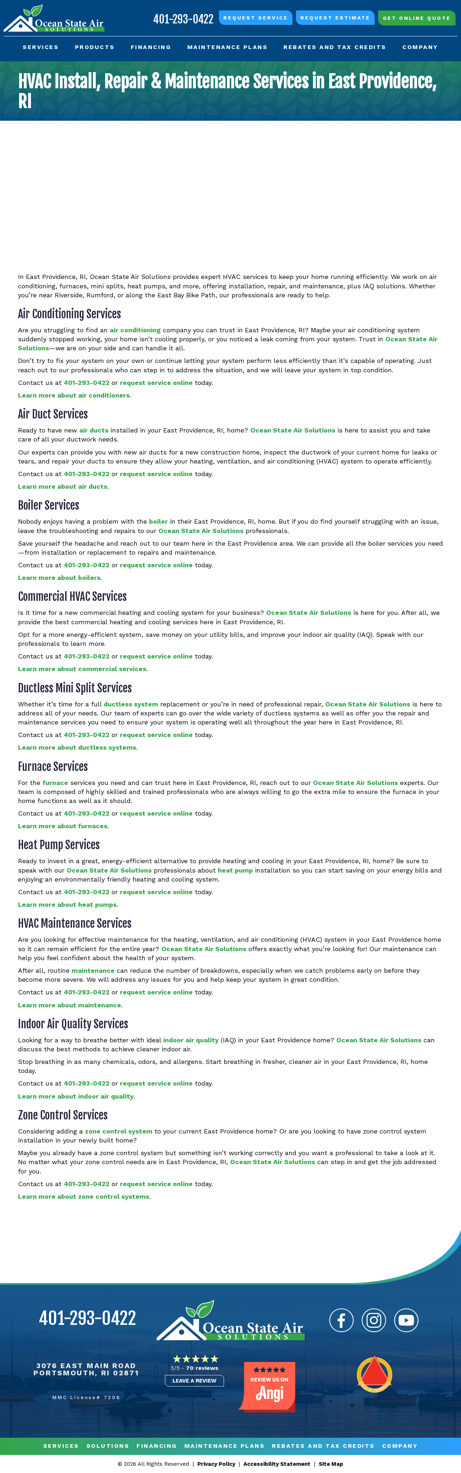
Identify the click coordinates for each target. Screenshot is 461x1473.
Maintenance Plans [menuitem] (227, 47)
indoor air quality (191, 1040)
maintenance (93, 970)
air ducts (93, 430)
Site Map (331, 1464)
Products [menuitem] (95, 47)
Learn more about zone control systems (83, 1196)
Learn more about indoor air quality (76, 1096)
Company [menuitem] (420, 47)
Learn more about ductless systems (77, 747)
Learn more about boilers (59, 577)
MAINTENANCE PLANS (224, 1446)
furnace (55, 782)
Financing (156, 1446)
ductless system (131, 704)
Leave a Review (194, 1380)
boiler (158, 521)
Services (61, 1446)
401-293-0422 (183, 19)
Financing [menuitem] (151, 47)
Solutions (108, 1446)
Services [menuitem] (41, 47)
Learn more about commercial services (82, 669)
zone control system (118, 1131)
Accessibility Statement (276, 1464)
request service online (156, 382)
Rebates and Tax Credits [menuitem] (334, 47)
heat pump (235, 870)
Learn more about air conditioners (74, 395)
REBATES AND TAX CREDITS (323, 1446)
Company (400, 1446)
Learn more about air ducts (62, 486)
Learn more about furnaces (62, 826)
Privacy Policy (216, 1464)
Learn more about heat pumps (67, 904)
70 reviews (202, 1368)
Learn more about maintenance (69, 1005)
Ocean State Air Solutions (292, 430)
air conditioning (135, 330)
